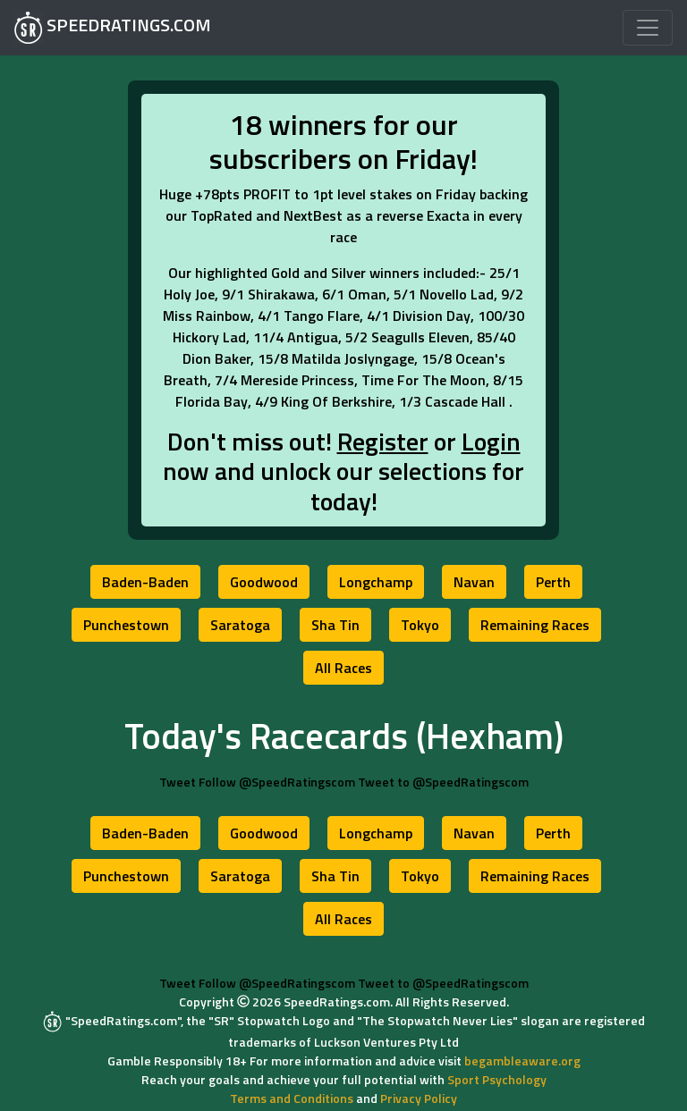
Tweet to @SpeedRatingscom (443, 781)
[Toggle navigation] (648, 28)
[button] (145, 582)
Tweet (177, 781)
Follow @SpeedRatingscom (277, 781)
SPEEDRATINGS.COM (112, 27)
